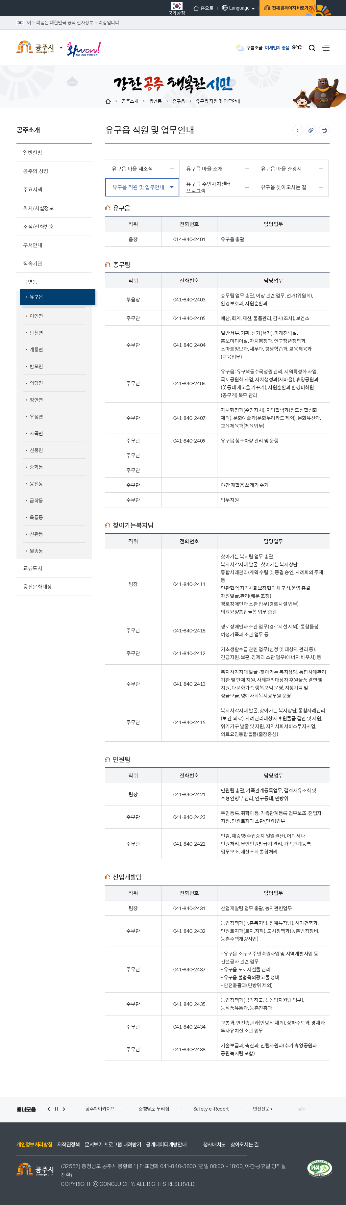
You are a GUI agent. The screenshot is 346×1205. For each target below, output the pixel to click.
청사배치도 (214, 1144)
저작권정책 (68, 1144)
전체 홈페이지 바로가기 (279, 8)
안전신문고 (263, 1109)
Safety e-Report (211, 1109)
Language (217, 8)
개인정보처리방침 (34, 1144)
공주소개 (130, 101)
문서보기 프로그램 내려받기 (113, 1144)
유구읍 (178, 101)
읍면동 (155, 101)
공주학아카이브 (100, 1109)
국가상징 (158, 8)
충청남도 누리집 (154, 1109)
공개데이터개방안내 (166, 1144)
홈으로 (185, 8)
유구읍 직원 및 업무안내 (218, 101)
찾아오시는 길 (245, 1144)
